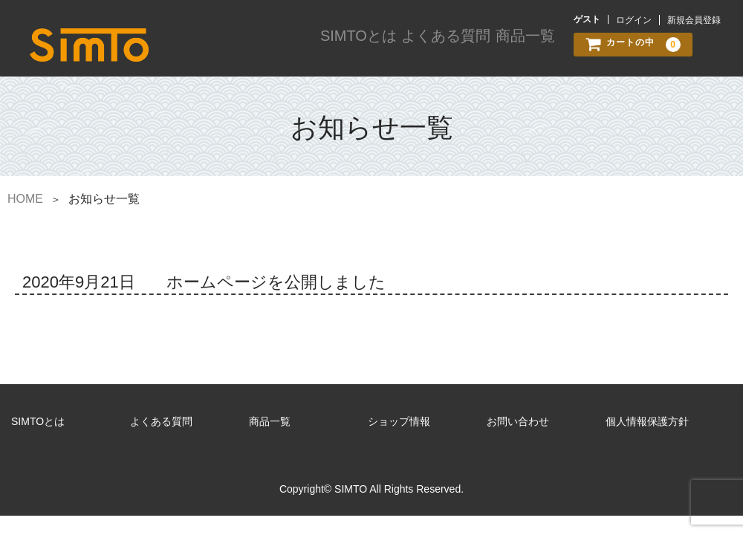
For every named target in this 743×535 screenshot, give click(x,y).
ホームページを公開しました (276, 279)
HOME (25, 195)
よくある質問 (440, 46)
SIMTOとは (352, 46)
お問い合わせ (518, 418)
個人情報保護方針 (647, 418)
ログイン (634, 20)
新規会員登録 (694, 20)
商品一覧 (521, 46)
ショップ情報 (399, 418)
